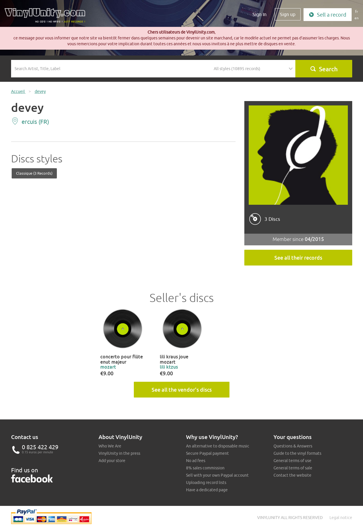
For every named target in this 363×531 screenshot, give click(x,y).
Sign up (287, 14)
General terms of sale (292, 468)
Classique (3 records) (34, 173)
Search (324, 69)
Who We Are (110, 446)
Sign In (259, 14)
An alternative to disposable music (217, 446)
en (357, 18)
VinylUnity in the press (119, 453)
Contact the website (292, 475)
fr (356, 11)
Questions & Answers (292, 446)
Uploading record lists (206, 482)
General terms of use (292, 460)
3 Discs (272, 219)
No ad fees (195, 460)
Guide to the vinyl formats (297, 453)
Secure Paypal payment (207, 453)
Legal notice (340, 517)
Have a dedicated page (207, 489)
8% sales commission (205, 468)
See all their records (298, 257)
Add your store (112, 460)
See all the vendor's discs (182, 389)
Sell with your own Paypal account (217, 475)
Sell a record (327, 15)
